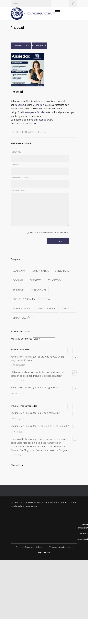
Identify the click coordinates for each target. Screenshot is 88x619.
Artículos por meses (21, 338)
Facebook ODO (45, 119)
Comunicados (40, 271)
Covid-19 (18, 280)
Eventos (18, 289)
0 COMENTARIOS (39, 45)
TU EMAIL (14, 164)
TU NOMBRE (16, 152)
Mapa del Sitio (44, 552)
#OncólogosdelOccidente (34, 112)
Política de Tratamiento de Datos (29, 547)
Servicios (68, 308)
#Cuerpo (19, 104)
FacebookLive (38, 289)
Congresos (62, 271)
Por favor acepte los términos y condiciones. (49, 232)
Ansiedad (17, 92)
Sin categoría (21, 317)
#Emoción (38, 104)
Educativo (28, 132)
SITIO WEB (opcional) (19, 177)
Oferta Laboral (46, 308)
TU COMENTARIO (18, 190)
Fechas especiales (24, 299)
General (42, 132)
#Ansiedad (31, 101)
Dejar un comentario (22, 123)
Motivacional (22, 308)
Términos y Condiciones (59, 547)
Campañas (19, 271)
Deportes (35, 280)
